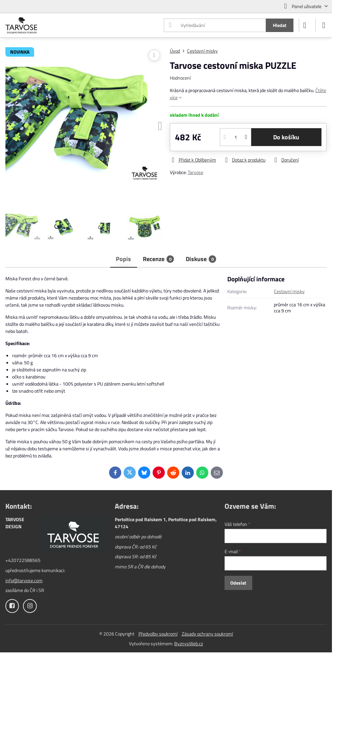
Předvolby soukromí (158, 633)
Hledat (279, 25)
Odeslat (238, 582)
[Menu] (324, 25)
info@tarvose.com (24, 580)
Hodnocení (180, 77)
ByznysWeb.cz (188, 643)
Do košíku (286, 137)
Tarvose (195, 172)
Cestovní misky (289, 291)
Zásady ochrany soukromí (207, 633)
